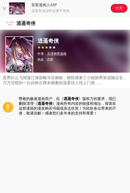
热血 (40, 59)
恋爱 (50, 59)
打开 (119, 8)
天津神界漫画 (56, 53)
